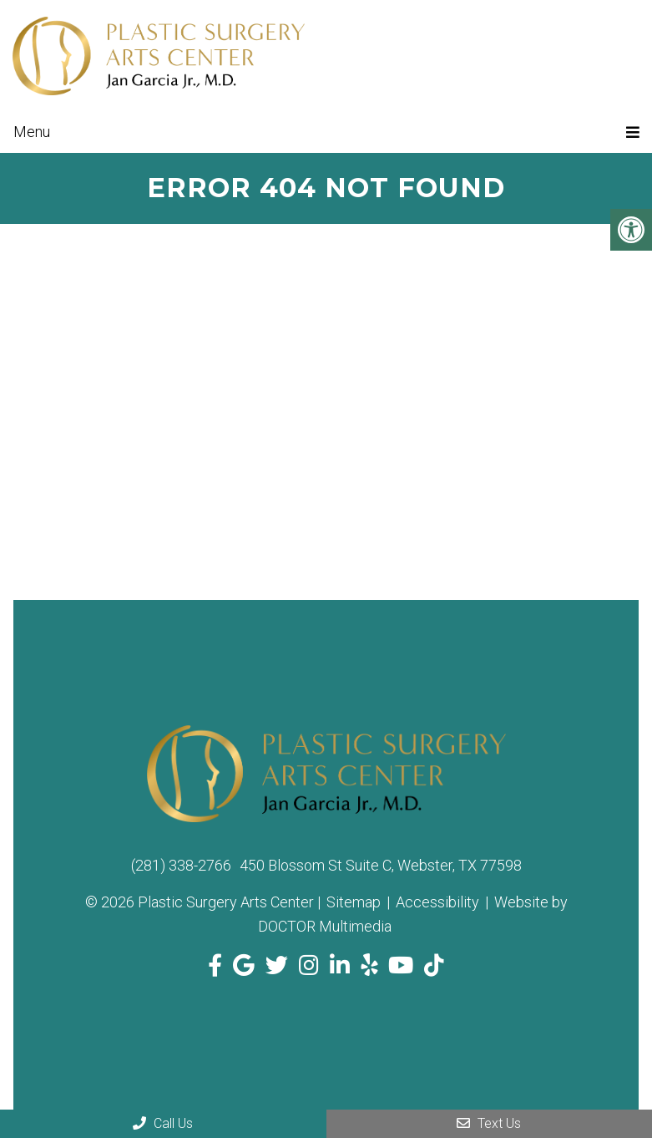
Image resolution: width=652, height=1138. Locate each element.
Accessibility (437, 902)
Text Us (489, 1123)
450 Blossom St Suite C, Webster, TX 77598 (381, 865)
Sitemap (353, 902)
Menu (31, 131)
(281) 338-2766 (181, 865)
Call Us (163, 1123)
